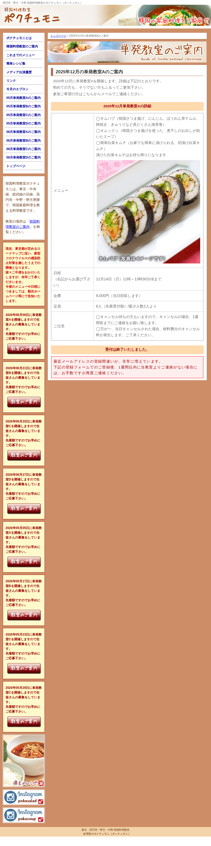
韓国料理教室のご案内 (22, 46)
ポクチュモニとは (19, 38)
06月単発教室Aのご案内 (23, 132)
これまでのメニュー (20, 55)
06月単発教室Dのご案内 (23, 157)
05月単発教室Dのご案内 (23, 123)
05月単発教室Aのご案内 (23, 98)
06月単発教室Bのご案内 (23, 140)
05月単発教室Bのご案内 (23, 106)
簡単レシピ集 (15, 63)
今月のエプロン (17, 89)
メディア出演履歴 (19, 72)
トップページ (15, 166)
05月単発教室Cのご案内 (23, 115)
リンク (11, 81)
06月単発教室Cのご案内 (23, 149)
